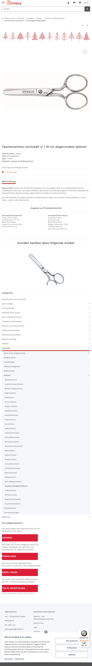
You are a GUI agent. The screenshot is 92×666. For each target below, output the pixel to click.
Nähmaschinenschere (13, 446)
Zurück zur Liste (9, 18)
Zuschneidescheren (13, 504)
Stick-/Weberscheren (13, 481)
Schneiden (6, 348)
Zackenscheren (11, 495)
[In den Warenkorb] (4, 46)
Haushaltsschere (11, 415)
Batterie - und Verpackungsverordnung (43, 617)
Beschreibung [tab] (9, 181)
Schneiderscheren (12, 464)
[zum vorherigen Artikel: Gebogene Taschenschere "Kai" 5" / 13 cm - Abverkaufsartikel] (82, 25)
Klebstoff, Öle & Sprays (11, 312)
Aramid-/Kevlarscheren (14, 384)
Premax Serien (10, 459)
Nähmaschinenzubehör (11, 335)
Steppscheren (10, 477)
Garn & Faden (7, 304)
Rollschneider (9, 371)
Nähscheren (10, 450)
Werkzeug (6, 517)
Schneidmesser (10, 508)
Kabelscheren (10, 419)
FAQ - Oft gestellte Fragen (15, 616)
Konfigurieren (70, 648)
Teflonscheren (10, 490)
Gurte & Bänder (8, 308)
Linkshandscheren (12, 433)
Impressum (10, 659)
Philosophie (9, 620)
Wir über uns (10, 625)
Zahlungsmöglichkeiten (14, 629)
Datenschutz (21, 659)
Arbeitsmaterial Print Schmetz (14, 299)
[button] (68, 2)
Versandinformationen (14, 633)
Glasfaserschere (11, 411)
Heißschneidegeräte (12, 366)
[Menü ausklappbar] (3, 1)
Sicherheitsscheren (12, 468)
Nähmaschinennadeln (11, 330)
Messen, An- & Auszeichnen (13, 326)
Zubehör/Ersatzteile (13, 499)
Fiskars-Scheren (11, 406)
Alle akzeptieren (70, 641)
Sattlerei (5, 343)
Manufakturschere (12, 437)
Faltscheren (9, 397)
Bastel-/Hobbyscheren (14, 388)
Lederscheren (10, 428)
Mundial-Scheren (12, 442)
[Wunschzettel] (74, 2)
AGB (35, 627)
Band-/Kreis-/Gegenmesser (15, 353)
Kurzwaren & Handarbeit (12, 321)
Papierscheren (10, 455)
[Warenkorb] (83, 2)
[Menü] (88, 630)
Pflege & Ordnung (9, 339)
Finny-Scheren (10, 402)
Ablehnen (70, 655)
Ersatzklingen (9, 362)
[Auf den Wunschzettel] (85, 51)
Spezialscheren (11, 473)
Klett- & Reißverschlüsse (11, 317)
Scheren (7, 375)
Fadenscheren (10, 393)
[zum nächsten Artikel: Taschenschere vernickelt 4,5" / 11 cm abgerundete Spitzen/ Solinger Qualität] (87, 25)
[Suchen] (43, 8)
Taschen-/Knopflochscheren (22, 161)
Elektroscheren (10, 357)
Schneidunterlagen (11, 512)
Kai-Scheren (9, 424)
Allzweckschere (11, 380)
